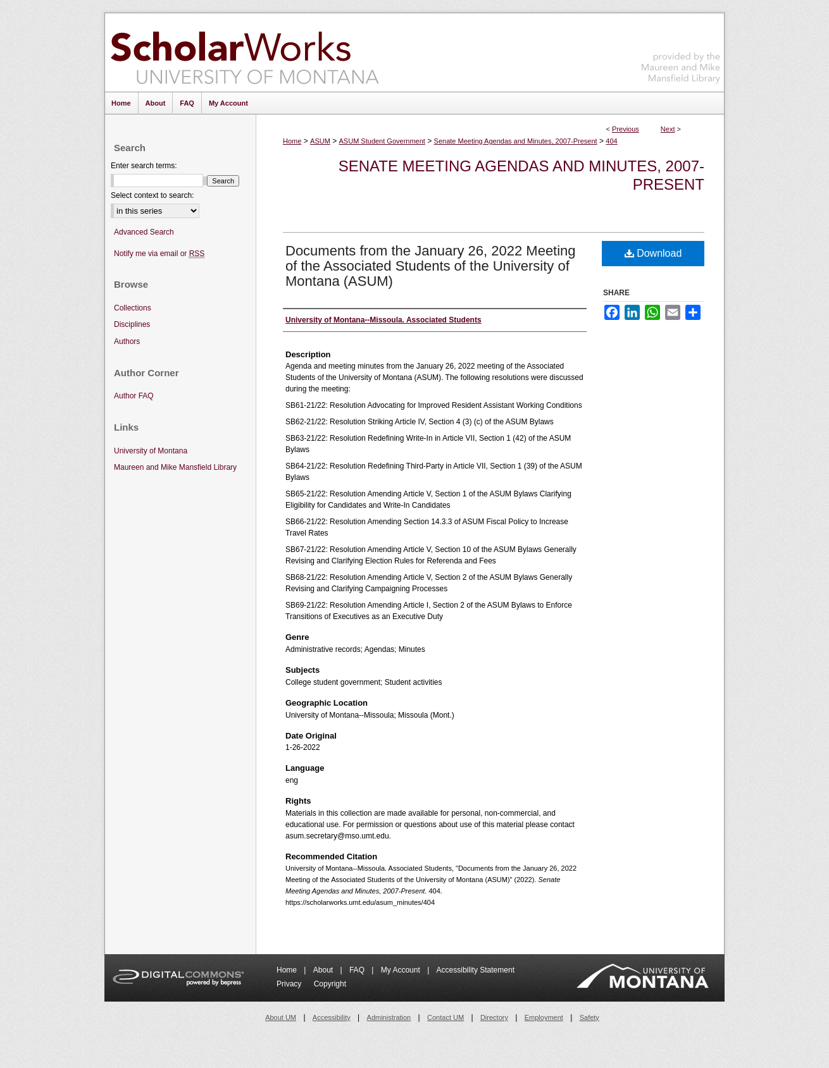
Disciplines (132, 324)
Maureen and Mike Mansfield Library (681, 50)
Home (292, 141)
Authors (127, 341)
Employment (544, 1017)
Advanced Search (144, 232)
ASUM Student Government (382, 141)
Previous (625, 129)
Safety (589, 1017)
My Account (401, 970)
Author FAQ (134, 395)
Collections (132, 308)
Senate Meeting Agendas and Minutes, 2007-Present (515, 141)
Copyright (330, 983)
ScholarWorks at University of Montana (244, 52)
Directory (494, 1017)
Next (668, 129)
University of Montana (150, 450)
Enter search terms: (144, 165)
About (324, 970)
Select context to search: (152, 195)
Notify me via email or (159, 254)
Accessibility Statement (475, 970)
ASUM (320, 141)
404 (611, 141)
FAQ (357, 970)
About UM (280, 1017)
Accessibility (332, 1017)
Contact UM (445, 1017)
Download (653, 253)
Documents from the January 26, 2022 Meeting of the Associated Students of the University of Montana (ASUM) (430, 266)
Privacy (290, 983)
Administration (389, 1017)
